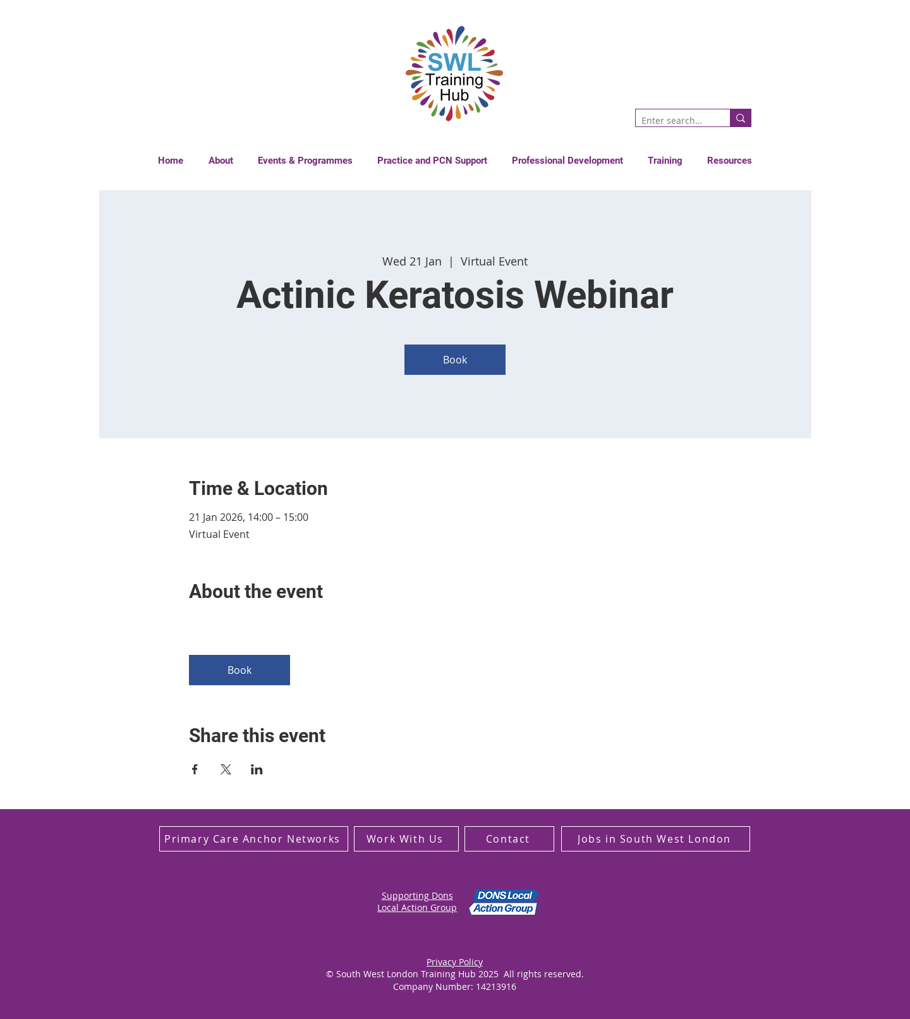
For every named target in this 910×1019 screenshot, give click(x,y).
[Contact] (509, 838)
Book (455, 360)
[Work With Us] (406, 838)
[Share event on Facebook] (195, 769)
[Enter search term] (672, 120)
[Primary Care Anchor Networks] (253, 838)
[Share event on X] (226, 769)
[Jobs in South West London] (655, 838)
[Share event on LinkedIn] (257, 769)
